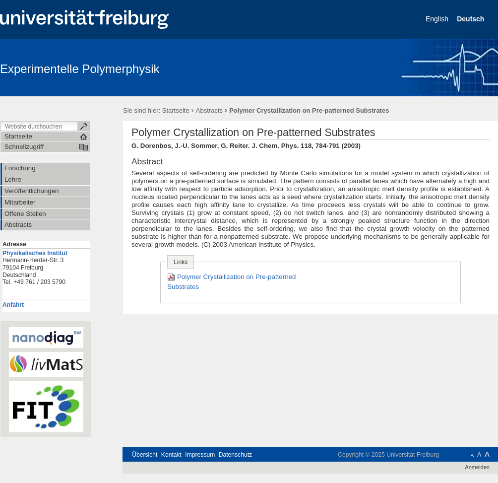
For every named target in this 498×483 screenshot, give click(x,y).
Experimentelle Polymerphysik (79, 68)
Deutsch (471, 19)
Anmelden (477, 467)
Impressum (200, 454)
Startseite (175, 110)
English (438, 19)
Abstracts (209, 110)
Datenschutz (235, 454)
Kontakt (171, 454)
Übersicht (144, 454)
